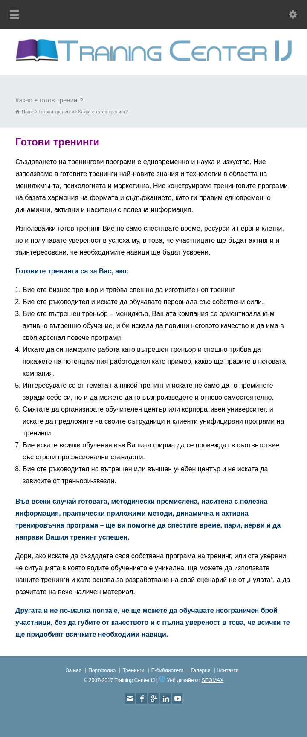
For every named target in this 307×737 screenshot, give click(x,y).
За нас (73, 670)
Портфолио (102, 670)
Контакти (228, 670)
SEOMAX (212, 680)
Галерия (200, 670)
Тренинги (133, 670)
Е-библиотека (167, 670)
